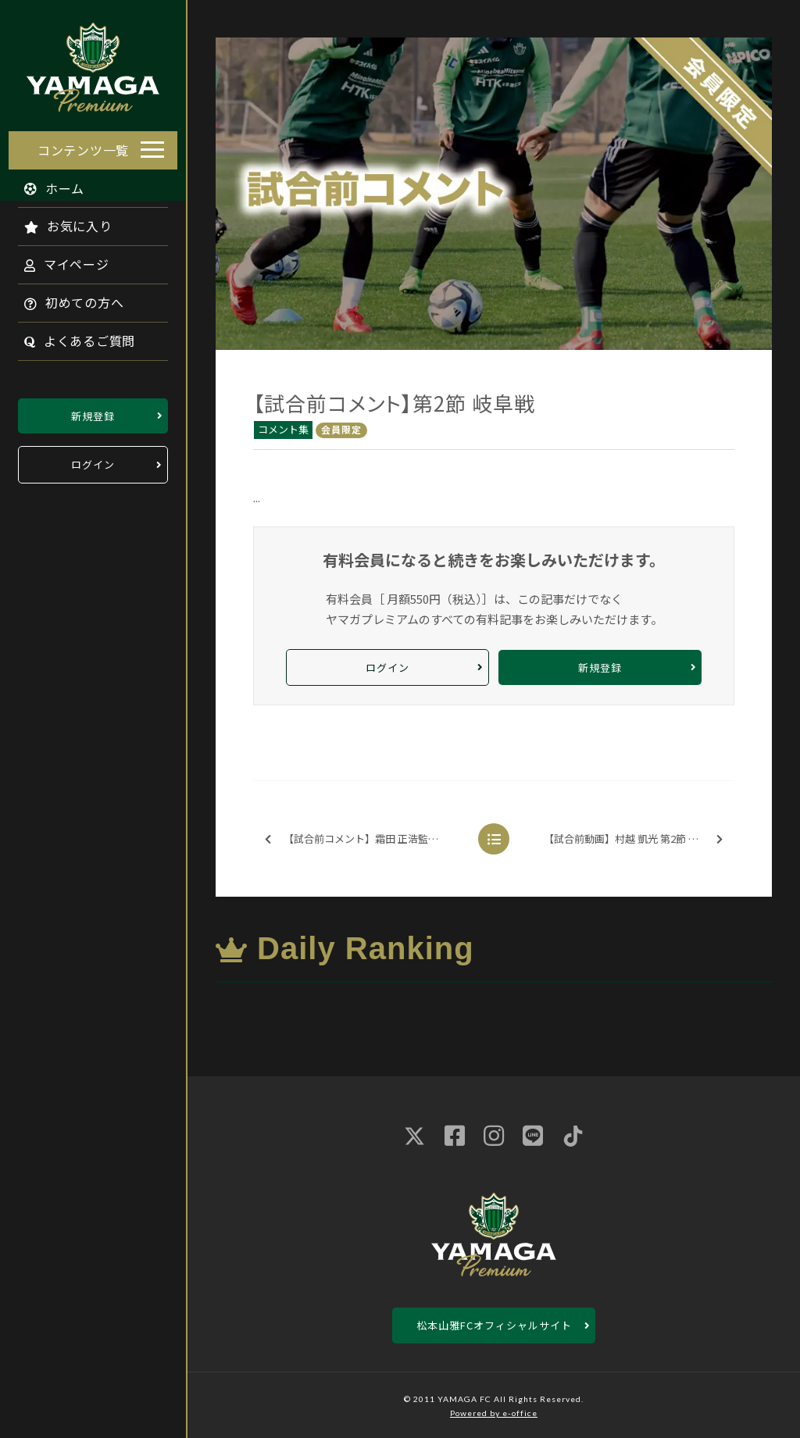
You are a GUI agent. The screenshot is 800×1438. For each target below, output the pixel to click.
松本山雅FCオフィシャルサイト (494, 1325)
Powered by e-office (494, 1413)
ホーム (46, 183)
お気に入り (60, 221)
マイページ (58, 260)
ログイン (93, 460)
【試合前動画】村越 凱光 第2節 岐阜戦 (633, 839)
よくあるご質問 (71, 336)
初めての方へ (66, 298)
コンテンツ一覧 (83, 145)
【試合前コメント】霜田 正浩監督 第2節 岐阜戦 (368, 839)
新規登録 (93, 411)
